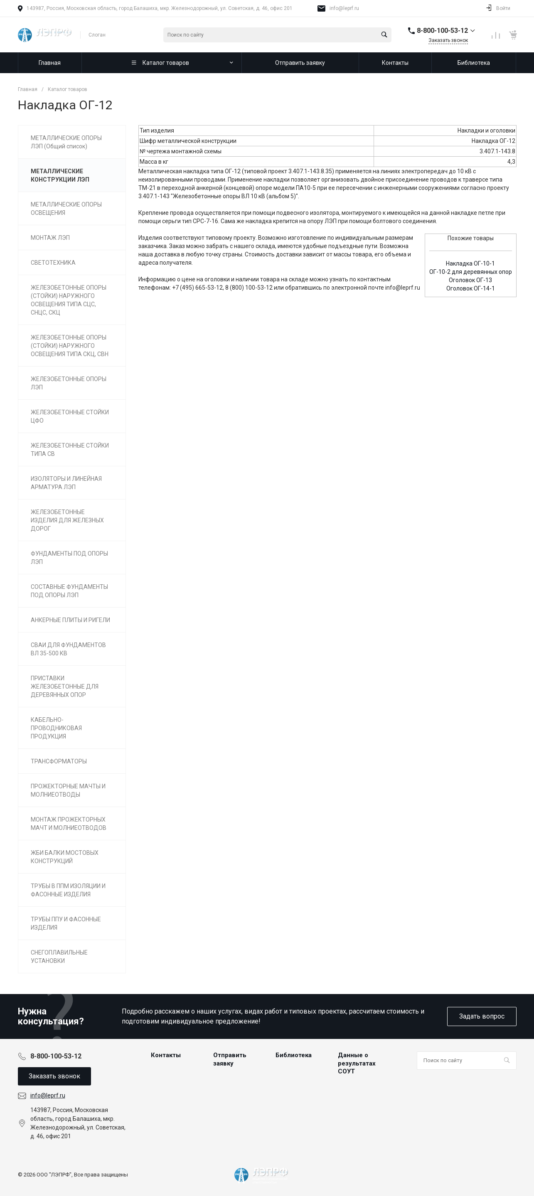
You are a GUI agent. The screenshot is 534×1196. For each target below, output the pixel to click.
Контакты (166, 1055)
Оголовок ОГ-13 (470, 280)
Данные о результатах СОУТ (357, 1063)
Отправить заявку (229, 1059)
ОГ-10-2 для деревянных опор (470, 271)
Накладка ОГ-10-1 (470, 263)
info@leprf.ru (344, 8)
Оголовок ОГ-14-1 (470, 288)
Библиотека (294, 1055)
